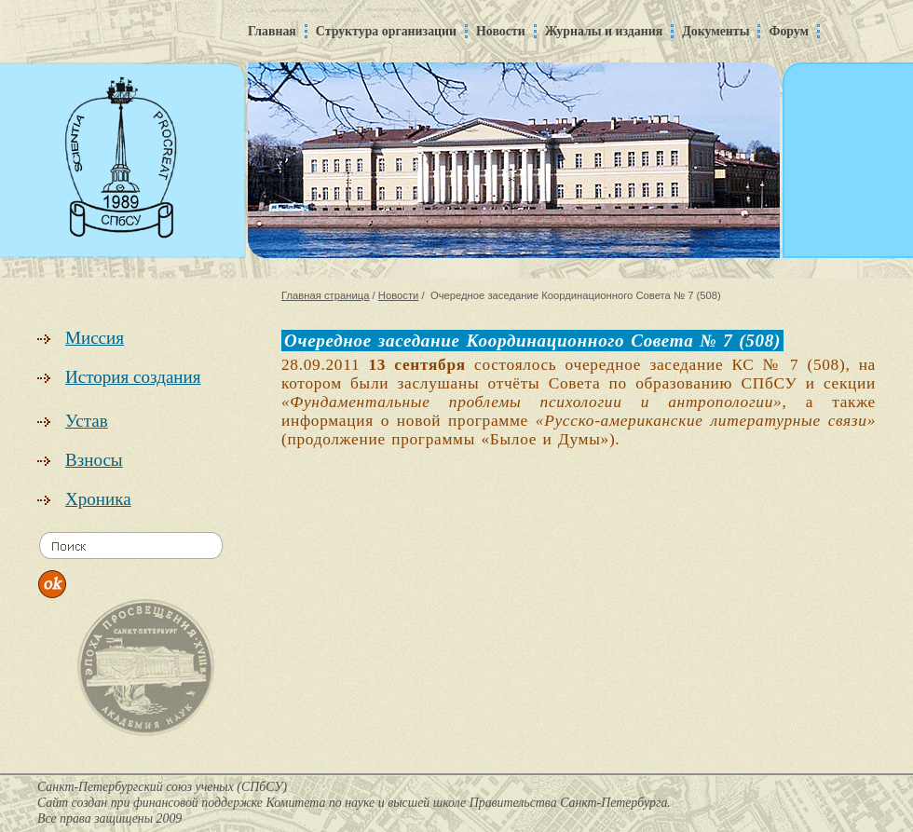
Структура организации (386, 31)
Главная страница (325, 295)
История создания (133, 377)
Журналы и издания (604, 31)
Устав (86, 420)
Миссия (94, 338)
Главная (272, 31)
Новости (500, 31)
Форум (789, 31)
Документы (715, 31)
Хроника (98, 499)
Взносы (94, 460)
